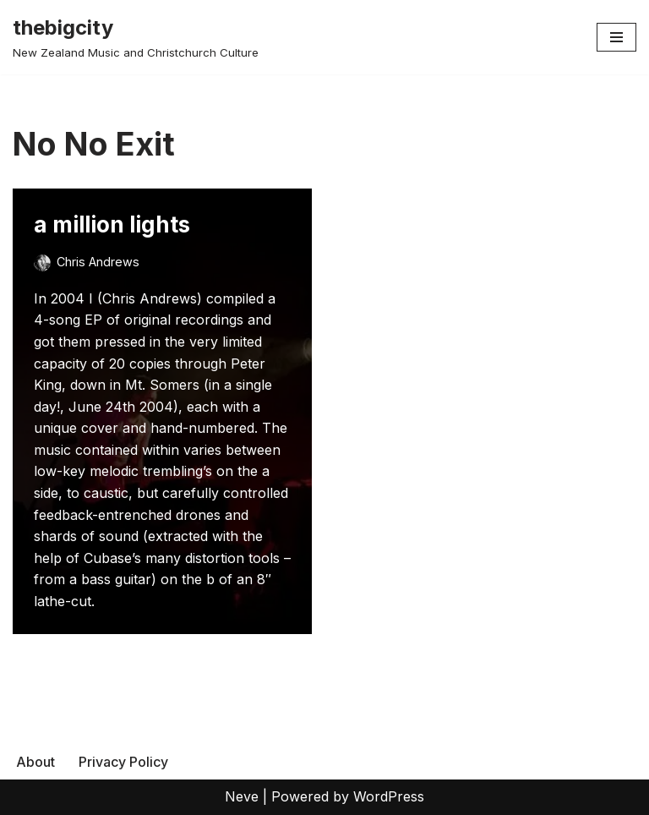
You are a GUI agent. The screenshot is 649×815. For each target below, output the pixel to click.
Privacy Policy (123, 761)
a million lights (112, 224)
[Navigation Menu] (616, 37)
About (35, 761)
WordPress (388, 796)
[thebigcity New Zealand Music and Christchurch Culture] (136, 37)
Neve (242, 796)
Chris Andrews (98, 261)
